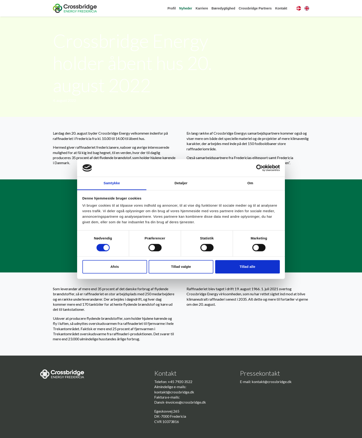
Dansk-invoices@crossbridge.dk (180, 402)
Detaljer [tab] (181, 183)
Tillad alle (247, 267)
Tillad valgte (181, 267)
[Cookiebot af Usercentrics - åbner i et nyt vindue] (259, 167)
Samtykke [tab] (112, 183)
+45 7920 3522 (180, 381)
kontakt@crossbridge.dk (174, 392)
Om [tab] (250, 183)
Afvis (114, 267)
